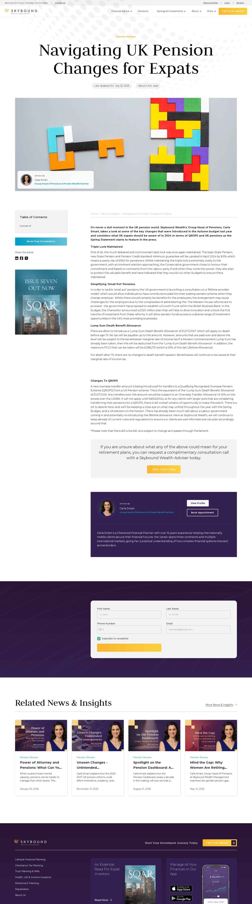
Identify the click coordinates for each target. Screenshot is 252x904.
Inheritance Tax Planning (29, 865)
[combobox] (101, 631)
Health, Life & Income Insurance (33, 877)
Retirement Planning (27, 883)
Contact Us (60, 3)
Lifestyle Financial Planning (30, 859)
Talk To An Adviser (233, 11)
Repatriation (22, 889)
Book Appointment (202, 514)
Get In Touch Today (164, 470)
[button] (121, 11)
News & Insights (210, 3)
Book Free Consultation (41, 242)
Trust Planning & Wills (27, 871)
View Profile (198, 504)
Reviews (240, 3)
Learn (227, 3)
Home (94, 215)
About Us (20, 895)
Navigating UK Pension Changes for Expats (147, 215)
